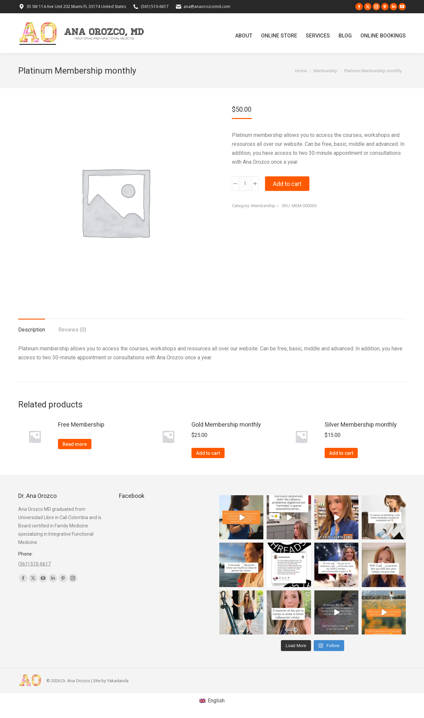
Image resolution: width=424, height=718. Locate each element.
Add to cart (287, 183)
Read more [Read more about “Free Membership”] (75, 444)
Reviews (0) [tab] (72, 330)
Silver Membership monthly (361, 424)
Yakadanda (118, 680)
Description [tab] (31, 330)
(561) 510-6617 (155, 6)
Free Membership (81, 424)
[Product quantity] (245, 183)
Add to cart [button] (208, 453)
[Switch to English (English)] (212, 700)
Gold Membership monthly (226, 424)
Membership (263, 205)
